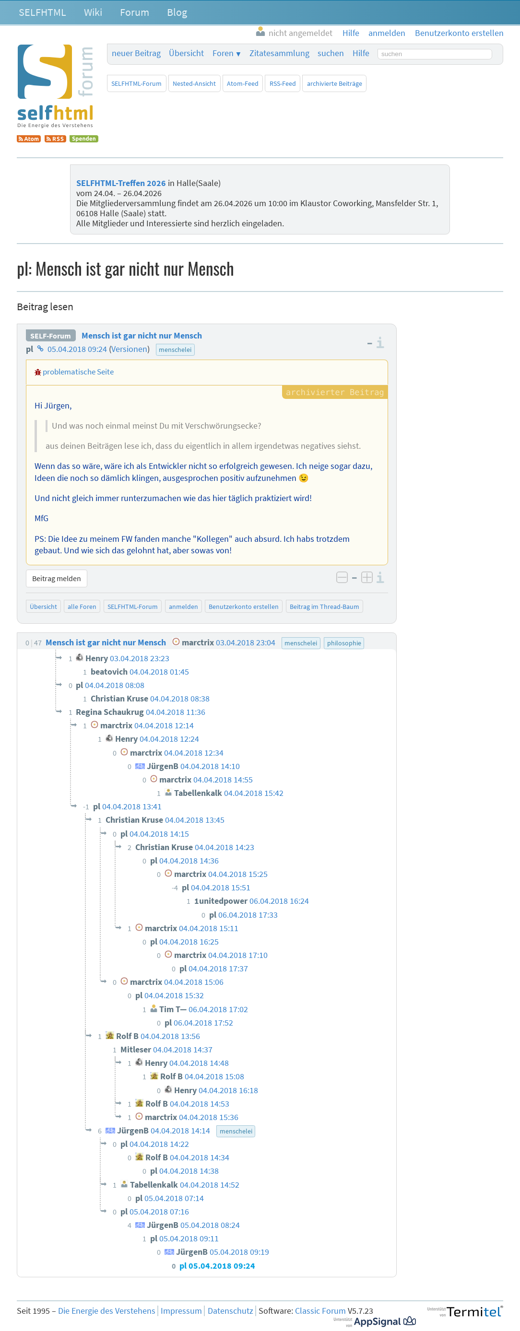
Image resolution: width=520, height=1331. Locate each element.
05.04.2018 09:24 (77, 349)
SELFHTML (42, 12)
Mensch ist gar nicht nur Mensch (142, 335)
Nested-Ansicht (194, 83)
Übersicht (186, 53)
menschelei (175, 349)
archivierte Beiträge (334, 83)
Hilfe (361, 53)
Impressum (181, 1311)
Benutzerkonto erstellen (244, 606)
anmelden (183, 606)
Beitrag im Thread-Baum (324, 606)
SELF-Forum (50, 335)
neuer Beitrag (136, 53)
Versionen (129, 349)
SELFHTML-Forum (136, 83)
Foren (223, 53)
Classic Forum (320, 1311)
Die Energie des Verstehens (106, 1311)
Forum (134, 12)
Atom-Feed (243, 83)
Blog (177, 12)
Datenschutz (230, 1311)
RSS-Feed (283, 83)
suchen (331, 53)
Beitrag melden (56, 578)
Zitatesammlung (279, 53)
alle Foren (82, 606)
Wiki (93, 12)
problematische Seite (78, 371)
